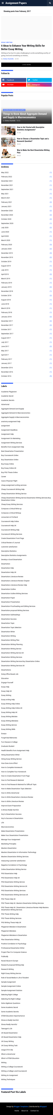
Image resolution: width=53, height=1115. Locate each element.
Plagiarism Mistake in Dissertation (13, 927)
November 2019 (26, 257)
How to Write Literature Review (12, 801)
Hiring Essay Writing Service (11, 759)
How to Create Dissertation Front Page (15, 776)
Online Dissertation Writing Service (13, 869)
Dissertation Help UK (8, 572)
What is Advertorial (8, 1054)
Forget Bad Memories (9, 738)
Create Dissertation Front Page (12, 538)
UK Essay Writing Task (9, 1045)
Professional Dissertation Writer (12, 948)
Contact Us (34, 1111)
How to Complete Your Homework (13, 772)
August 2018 (26, 300)
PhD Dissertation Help (9, 873)
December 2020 (26, 211)
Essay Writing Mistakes (9, 721)
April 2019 (26, 274)
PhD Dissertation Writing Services (13, 890)
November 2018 (26, 291)
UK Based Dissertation (9, 1033)
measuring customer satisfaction (13, 861)
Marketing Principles (8, 844)
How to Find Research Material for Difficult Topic (18, 784)
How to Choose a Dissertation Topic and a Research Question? (33, 140)
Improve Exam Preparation (11, 806)
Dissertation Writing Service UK (12, 653)
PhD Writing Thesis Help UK (11, 922)
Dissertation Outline (8, 589)
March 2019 (26, 278)
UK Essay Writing (7, 1041)
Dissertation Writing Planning (12, 644)
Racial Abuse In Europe (9, 961)
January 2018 (26, 317)
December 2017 (26, 321)
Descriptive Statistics (9, 551)
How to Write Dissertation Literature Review (17, 797)
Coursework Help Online (10, 521)
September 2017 (26, 334)
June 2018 (26, 304)
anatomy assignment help (10, 421)
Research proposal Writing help (12, 965)
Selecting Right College (9, 995)
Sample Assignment (8, 982)
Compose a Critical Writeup (11, 513)
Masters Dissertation (9, 848)
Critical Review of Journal (10, 543)
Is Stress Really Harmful (10, 810)
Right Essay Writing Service (11, 973)
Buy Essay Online (7, 464)
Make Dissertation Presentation (12, 831)
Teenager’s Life (6, 1029)
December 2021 (26, 181)
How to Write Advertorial (10, 793)
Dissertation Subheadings (10, 615)
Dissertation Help (7, 568)
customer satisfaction (9, 547)
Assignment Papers (16, 3)
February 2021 (26, 202)
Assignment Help (7, 434)
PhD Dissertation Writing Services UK (14, 895)
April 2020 (26, 236)
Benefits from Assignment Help (12, 447)
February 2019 (26, 283)
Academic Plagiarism (9, 392)
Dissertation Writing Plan (10, 640)
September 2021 (26, 189)
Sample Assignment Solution (11, 990)
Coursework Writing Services (11, 534)
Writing (3, 1063)
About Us (24, 1111)
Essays (3, 734)
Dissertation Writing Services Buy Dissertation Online (20, 661)
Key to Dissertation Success (11, 814)
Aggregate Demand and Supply (12, 409)
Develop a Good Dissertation (11, 559)
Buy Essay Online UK (8, 468)
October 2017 (26, 329)
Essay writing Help (8, 700)
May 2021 (26, 194)
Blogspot (43, 1106)
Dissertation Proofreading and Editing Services (18, 606)
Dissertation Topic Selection (11, 627)
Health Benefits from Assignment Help (15, 750)
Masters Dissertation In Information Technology (18, 852)
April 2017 (26, 355)
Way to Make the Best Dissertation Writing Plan (33, 151)
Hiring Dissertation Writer (10, 755)
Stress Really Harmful (9, 1024)
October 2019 (26, 261)
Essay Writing (6, 695)
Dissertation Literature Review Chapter (15, 581)
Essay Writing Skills (8, 729)
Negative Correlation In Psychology (14, 865)
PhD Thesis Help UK (8, 899)
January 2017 (26, 363)
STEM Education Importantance (13, 1016)
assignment (5, 426)
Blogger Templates (21, 1106)
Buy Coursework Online (9, 455)
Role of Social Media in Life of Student (15, 978)
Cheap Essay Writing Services (12, 504)
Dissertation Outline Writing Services (14, 593)
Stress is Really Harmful (10, 1020)
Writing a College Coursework (12, 1067)
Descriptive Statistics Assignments (13, 555)
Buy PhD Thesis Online (9, 472)
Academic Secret (7, 396)
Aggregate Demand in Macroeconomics (15, 413)
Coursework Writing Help (10, 530)
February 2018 (26, 312)
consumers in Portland (9, 517)
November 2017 (26, 325)
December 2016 (26, 368)
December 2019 (26, 253)
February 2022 (26, 177)
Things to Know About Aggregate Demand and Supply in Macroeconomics (25, 115)
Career (3, 477)
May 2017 (26, 351)
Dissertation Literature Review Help (14, 585)
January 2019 (26, 287)
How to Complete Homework (11, 767)
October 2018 (26, 295)
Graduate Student (7, 746)
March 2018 (26, 308)
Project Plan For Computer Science (14, 952)
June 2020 (26, 232)
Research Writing (7, 969)
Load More (26, 65)
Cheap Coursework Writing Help (12, 489)
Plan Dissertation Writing (10, 939)
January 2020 (26, 249)
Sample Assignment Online (11, 986)
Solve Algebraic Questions (10, 1003)
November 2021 (26, 185)
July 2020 (26, 227)
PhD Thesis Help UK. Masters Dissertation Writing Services (22, 903)
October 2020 (26, 219)
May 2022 (26, 172)
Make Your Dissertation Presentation (14, 835)
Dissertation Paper (8, 598)
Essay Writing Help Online (10, 704)
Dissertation (5, 564)
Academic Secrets (7, 400)
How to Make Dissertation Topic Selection (16, 789)
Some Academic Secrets (10, 1012)
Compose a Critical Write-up (11, 509)
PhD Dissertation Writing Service (13, 882)
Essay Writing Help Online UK (11, 708)
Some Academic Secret (9, 1007)
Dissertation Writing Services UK (13, 666)
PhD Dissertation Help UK (10, 878)
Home (16, 1111)
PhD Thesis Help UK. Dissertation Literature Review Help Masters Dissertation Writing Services (25, 909)
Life (2, 823)
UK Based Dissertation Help (11, 1037)
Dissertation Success (9, 619)
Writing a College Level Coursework (14, 1071)
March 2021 (26, 198)
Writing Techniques (8, 1079)
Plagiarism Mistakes (8, 931)
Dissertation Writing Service (11, 649)
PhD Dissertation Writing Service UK (14, 886)
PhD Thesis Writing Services (11, 918)
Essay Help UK (6, 691)
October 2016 (26, 376)
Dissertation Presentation (10, 602)
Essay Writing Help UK (9, 712)
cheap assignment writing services (13, 485)
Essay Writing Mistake (9, 716)
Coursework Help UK (8, 526)
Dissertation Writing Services (11, 657)
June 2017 (26, 346)
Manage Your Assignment (10, 839)
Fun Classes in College (9, 742)
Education (5, 678)
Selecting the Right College (11, 999)
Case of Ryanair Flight (9, 481)
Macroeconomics (7, 827)
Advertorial (5, 404)
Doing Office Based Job (9, 674)
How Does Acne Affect (9, 763)
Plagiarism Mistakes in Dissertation (14, 935)
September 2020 (26, 223)
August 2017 (26, 338)
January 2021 (26, 206)
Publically (4, 956)
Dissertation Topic (7, 623)
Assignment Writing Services (11, 443)
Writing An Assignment (9, 1075)
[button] (2, 3)
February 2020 (26, 245)
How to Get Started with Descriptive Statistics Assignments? (30, 128)
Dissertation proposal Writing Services (15, 610)
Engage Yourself (7, 682)
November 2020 (26, 215)
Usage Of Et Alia (7, 1050)
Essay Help (5, 687)
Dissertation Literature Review (12, 577)
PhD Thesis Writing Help (10, 914)
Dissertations (6, 670)
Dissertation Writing (8, 636)
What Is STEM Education (10, 1058)
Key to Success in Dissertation (12, 818)
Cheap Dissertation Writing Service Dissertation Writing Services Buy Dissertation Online (26, 499)
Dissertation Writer (8, 632)
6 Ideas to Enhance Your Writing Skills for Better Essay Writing (23, 47)
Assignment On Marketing (10, 438)
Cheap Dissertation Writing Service (13, 494)
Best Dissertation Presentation (12, 451)
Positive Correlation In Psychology (13, 944)
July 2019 (26, 270)
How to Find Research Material (12, 780)
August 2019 (26, 266)
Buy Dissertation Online (9, 460)
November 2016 (26, 372)
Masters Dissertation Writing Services (15, 857)
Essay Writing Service (9, 725)
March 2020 (26, 240)
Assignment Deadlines (9, 430)
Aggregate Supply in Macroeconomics (15, 417)
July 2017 (26, 342)
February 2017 (26, 359)
